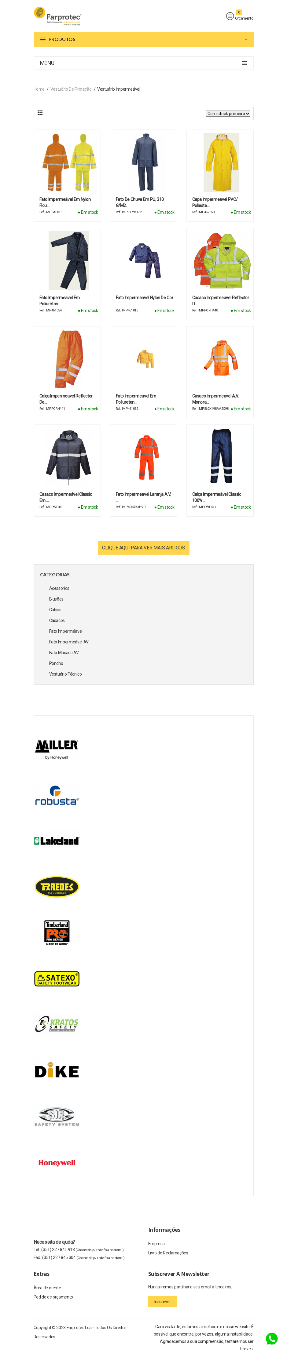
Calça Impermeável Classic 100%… (216, 497)
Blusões (56, 599)
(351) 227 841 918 (82, 1249)
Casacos (57, 620)
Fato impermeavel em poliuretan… (136, 399)
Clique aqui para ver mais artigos (143, 548)
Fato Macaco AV (64, 652)
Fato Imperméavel (66, 631)
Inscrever (162, 1301)
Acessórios (59, 588)
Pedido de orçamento (53, 1297)
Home (39, 89)
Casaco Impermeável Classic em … (65, 497)
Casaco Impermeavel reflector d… (220, 300)
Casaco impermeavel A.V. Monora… (215, 399)
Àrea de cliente (47, 1287)
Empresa (156, 1243)
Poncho (56, 663)
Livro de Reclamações (168, 1252)
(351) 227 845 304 (83, 1257)
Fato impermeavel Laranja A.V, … (143, 497)
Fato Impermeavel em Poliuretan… (59, 300)
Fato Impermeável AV (69, 641)
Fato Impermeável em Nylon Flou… (65, 202)
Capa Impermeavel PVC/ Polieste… (215, 202)
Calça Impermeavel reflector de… (66, 399)
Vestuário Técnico (65, 674)
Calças (55, 609)
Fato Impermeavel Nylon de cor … (144, 300)
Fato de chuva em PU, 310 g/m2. (140, 202)
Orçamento (240, 16)
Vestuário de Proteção (71, 89)
